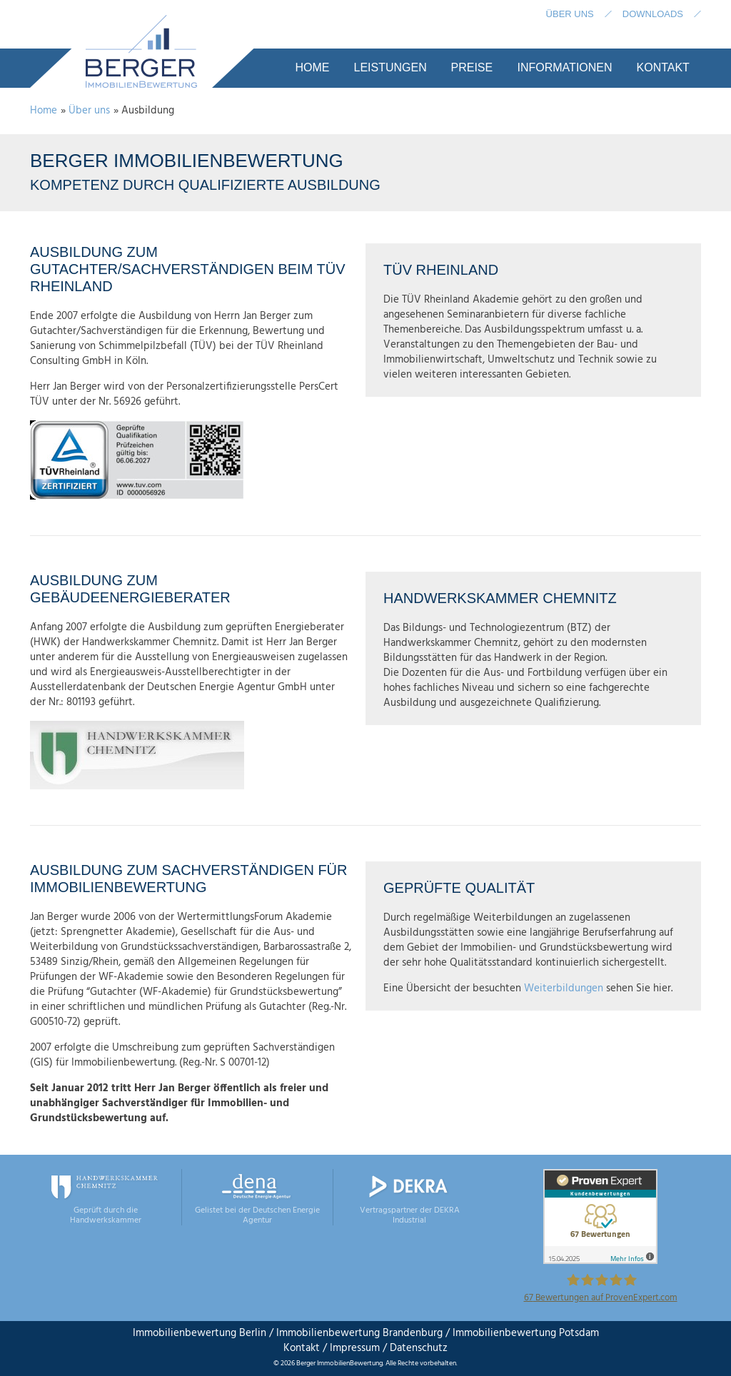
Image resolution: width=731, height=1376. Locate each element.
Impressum (355, 1348)
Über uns (89, 110)
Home (43, 110)
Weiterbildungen (565, 988)
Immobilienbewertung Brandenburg (359, 1333)
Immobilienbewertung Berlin (199, 1333)
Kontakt (301, 1348)
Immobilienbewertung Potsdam (526, 1333)
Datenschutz (417, 1348)
